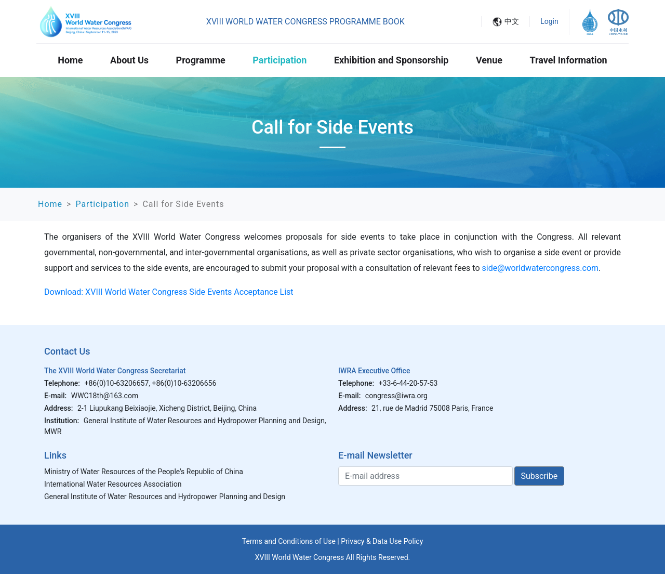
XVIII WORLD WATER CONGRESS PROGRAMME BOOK (305, 22)
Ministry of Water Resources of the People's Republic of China (143, 471)
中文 (511, 21)
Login (549, 21)
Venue (489, 60)
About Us (129, 60)
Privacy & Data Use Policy (382, 541)
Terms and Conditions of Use (289, 541)
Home (70, 60)
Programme (200, 60)
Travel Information (568, 60)
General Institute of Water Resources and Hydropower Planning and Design (164, 496)
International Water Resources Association (113, 484)
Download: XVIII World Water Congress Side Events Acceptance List (169, 292)
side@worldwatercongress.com (540, 268)
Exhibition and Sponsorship (391, 60)
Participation (279, 60)
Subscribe (539, 476)
